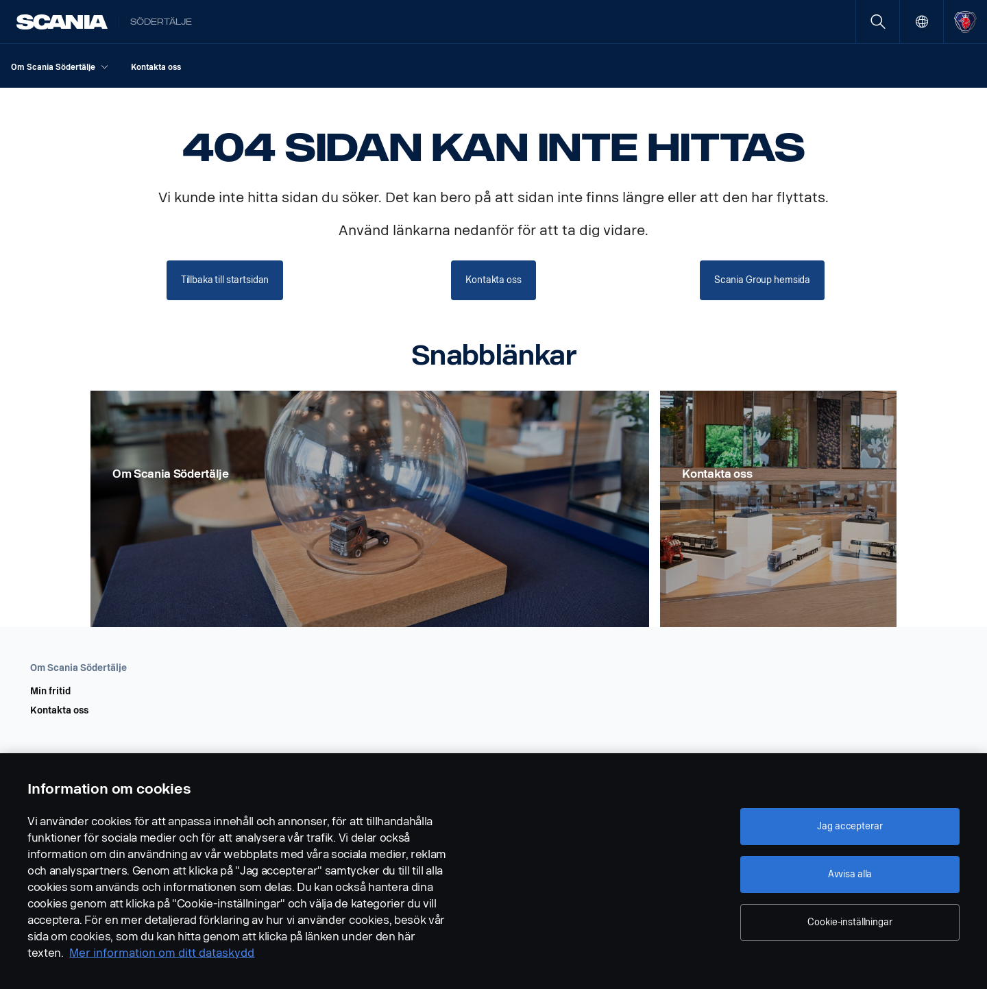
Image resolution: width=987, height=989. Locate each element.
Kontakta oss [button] (493, 280)
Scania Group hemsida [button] (762, 280)
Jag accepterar (849, 826)
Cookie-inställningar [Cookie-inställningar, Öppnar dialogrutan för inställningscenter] (849, 922)
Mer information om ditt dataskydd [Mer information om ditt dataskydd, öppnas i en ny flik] (161, 953)
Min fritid (50, 691)
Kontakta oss (59, 710)
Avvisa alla (850, 874)
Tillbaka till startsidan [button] (225, 280)
